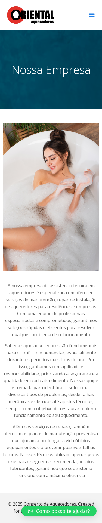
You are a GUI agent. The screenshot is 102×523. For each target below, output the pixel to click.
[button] (59, 511)
